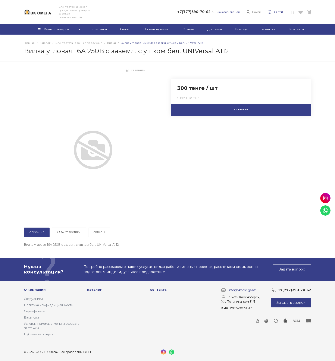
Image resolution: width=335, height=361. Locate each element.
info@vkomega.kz (242, 290)
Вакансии (31, 317)
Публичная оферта (38, 334)
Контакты (159, 290)
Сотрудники (33, 299)
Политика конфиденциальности (48, 305)
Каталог (94, 290)
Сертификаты (34, 311)
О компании (35, 290)
